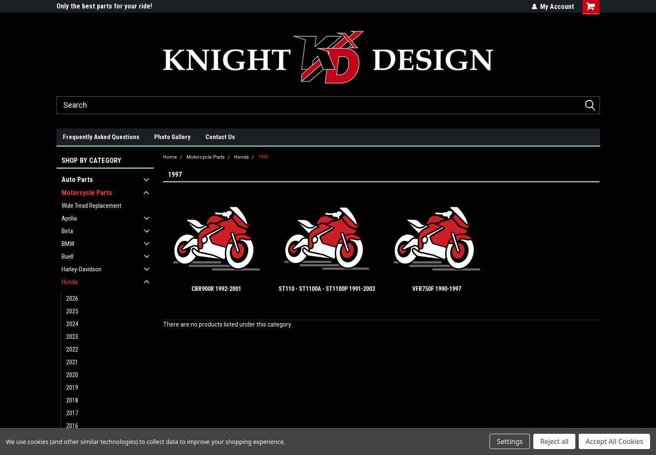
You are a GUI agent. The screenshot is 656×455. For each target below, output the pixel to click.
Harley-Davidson (81, 269)
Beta (67, 231)
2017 (72, 413)
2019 (72, 387)
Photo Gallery (172, 137)
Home (170, 157)
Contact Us (220, 137)
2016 (72, 426)
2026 (72, 298)
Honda (70, 282)
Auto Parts (77, 180)
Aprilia (69, 218)
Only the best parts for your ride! (104, 6)
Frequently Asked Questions (101, 137)
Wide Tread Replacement (91, 205)
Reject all (554, 441)
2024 (72, 324)
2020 (72, 375)
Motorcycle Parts (87, 193)
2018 (72, 400)
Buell (67, 256)
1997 (263, 157)
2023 (72, 337)
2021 (72, 362)
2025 (72, 311)
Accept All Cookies (614, 441)
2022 (72, 349)
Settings (510, 441)
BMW (68, 244)
